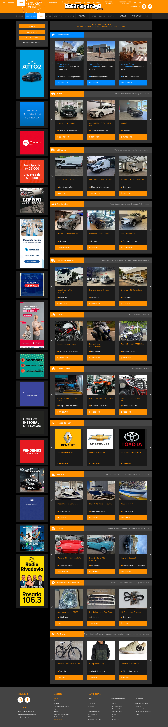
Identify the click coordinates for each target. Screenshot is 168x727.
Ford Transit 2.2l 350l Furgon (100, 179)
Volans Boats (95, 511)
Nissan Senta (64, 457)
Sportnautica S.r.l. (65, 187)
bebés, (120, 634)
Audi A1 (124, 123)
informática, (107, 634)
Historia (56, 711)
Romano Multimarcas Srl (68, 131)
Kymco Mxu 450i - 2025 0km (101, 398)
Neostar (61, 241)
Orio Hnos (126, 187)
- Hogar (137, 701)
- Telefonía (115, 717)
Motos (90, 709)
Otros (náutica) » (142, 474)
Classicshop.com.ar (129, 671)
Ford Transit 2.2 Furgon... (67, 179)
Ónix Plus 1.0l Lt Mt (129, 452)
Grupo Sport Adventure (67, 406)
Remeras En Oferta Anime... (69, 664)
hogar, (115, 634)
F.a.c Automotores (129, 241)
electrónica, (97, 634)
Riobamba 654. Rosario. (132, 67)
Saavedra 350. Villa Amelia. (69, 67)
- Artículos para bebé (141, 703)
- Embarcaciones (117, 706)
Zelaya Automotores (98, 131)
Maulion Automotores (99, 187)
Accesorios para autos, (120, 583)
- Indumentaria (139, 709)
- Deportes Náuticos (117, 709)
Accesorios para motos (138, 583)
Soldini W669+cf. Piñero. (101, 67)
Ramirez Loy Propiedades (69, 77)
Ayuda (56, 709)
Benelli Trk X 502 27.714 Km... (132, 344)
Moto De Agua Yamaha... (99, 504)
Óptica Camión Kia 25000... (100, 612)
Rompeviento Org (128, 664)
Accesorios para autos (94, 720)
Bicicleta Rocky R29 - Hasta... (101, 664)
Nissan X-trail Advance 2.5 (67, 234)
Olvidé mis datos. (31, 43)
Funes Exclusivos (97, 566)
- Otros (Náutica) (117, 711)
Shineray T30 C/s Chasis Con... (133, 179)
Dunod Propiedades (98, 77)
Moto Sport (95, 352)
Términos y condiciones (61, 706)
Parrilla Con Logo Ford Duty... (133, 612)
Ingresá (32, 26)
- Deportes (138, 706)
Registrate (32, 32)
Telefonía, (88, 634)
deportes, (127, 634)
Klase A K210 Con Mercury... (132, 504)
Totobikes (94, 671)
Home (56, 698)
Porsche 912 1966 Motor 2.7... (101, 558)
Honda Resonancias (98, 406)
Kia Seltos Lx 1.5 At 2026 (99, 234)
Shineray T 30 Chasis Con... (131, 290)
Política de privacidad (60, 717)
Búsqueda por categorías (61, 714)
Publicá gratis (32, 38)
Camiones (91, 706)
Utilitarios (91, 701)
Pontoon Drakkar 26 (66, 504)
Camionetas (91, 703)
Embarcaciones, (113, 474)
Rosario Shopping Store (68, 671)
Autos (89, 698)
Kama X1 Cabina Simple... (99, 290)
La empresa (57, 701)
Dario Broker (64, 511)
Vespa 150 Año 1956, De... (68, 558)
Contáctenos (58, 720)
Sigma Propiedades (130, 77)
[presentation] (52, 63)
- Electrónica (115, 720)
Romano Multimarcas (66, 123)
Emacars (125, 131)
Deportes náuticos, (127, 474)
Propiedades (115, 701)
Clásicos (90, 717)
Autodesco (63, 566)
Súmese (56, 703)
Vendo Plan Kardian (97, 452)
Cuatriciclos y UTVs (94, 711)
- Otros (137, 714)
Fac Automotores (128, 234)
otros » (146, 634)
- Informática (139, 698)
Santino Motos (128, 352)
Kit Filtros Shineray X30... (67, 612)
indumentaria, (137, 634)
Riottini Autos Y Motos (66, 344)
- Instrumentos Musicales (142, 711)
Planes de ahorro (93, 714)
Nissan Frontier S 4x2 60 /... (68, 452)
